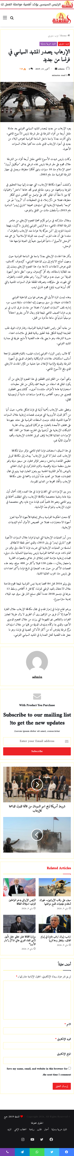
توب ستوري (53, 35)
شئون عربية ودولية (48, 44)
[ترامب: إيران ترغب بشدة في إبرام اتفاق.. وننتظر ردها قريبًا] (55, 924)
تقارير (39, 1129)
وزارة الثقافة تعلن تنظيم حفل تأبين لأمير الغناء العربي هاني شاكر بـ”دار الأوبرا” (20, 940)
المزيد (9, 1129)
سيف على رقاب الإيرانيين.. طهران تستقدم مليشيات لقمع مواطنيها (55, 902)
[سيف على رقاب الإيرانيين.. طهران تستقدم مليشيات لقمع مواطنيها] (55, 887)
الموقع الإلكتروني (64, 1054)
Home (65, 35)
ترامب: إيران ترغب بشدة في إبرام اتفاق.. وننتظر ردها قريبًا (56, 938)
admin (61, 69)
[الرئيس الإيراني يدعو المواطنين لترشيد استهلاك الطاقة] (19, 887)
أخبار (46, 1129)
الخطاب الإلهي (20, 1129)
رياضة (31, 1129)
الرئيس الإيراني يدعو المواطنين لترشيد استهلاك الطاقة (22, 902)
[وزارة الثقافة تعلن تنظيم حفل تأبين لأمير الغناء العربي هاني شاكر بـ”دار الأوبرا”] (19, 924)
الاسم (68, 1024)
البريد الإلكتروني (63, 1039)
